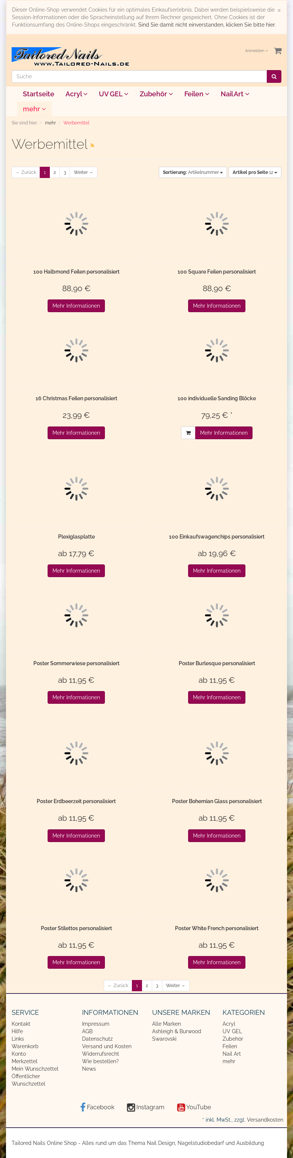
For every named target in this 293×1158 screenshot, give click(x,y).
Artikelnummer (193, 172)
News (89, 1069)
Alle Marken (166, 1024)
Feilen (196, 94)
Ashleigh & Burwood (176, 1031)
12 (255, 172)
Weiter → (83, 172)
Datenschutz (97, 1039)
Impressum (95, 1024)
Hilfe (17, 1031)
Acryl (77, 94)
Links (18, 1039)
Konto (19, 1054)
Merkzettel (24, 1061)
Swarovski (164, 1039)
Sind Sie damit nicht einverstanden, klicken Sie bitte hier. (207, 25)
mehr (34, 109)
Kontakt (21, 1024)
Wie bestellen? (100, 1061)
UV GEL (114, 94)
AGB (87, 1031)
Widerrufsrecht (100, 1054)
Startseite (38, 94)
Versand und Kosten (107, 1046)
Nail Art (235, 94)
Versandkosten (265, 1120)
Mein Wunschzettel (35, 1069)
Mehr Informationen (76, 306)
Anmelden (256, 50)
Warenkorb (25, 1046)
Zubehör (156, 94)
